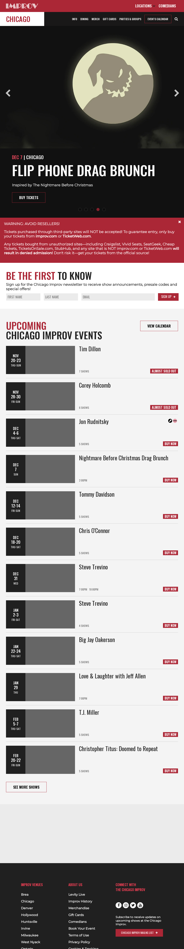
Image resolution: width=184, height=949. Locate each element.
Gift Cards (109, 19)
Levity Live (76, 894)
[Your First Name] (23, 297)
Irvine (25, 928)
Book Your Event (81, 928)
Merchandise (78, 908)
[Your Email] (118, 297)
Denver (27, 908)
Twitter (133, 905)
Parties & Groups (130, 19)
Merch (96, 19)
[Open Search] (176, 18)
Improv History (80, 901)
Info (74, 19)
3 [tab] (92, 210)
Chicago (18, 19)
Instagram (126, 905)
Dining (84, 19)
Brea (24, 894)
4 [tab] (98, 210)
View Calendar (159, 326)
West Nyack (30, 942)
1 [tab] (80, 210)
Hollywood (29, 915)
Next (176, 93)
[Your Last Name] (61, 297)
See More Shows (26, 787)
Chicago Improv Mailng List (137, 932)
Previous (7, 93)
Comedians (167, 5)
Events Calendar (158, 19)
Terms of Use (78, 935)
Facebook (119, 905)
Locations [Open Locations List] (145, 5)
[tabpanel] (92, 122)
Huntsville (29, 921)
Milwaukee (29, 935)
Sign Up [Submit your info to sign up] (166, 296)
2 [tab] (86, 210)
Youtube (140, 905)
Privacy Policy (79, 942)
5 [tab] (104, 210)
